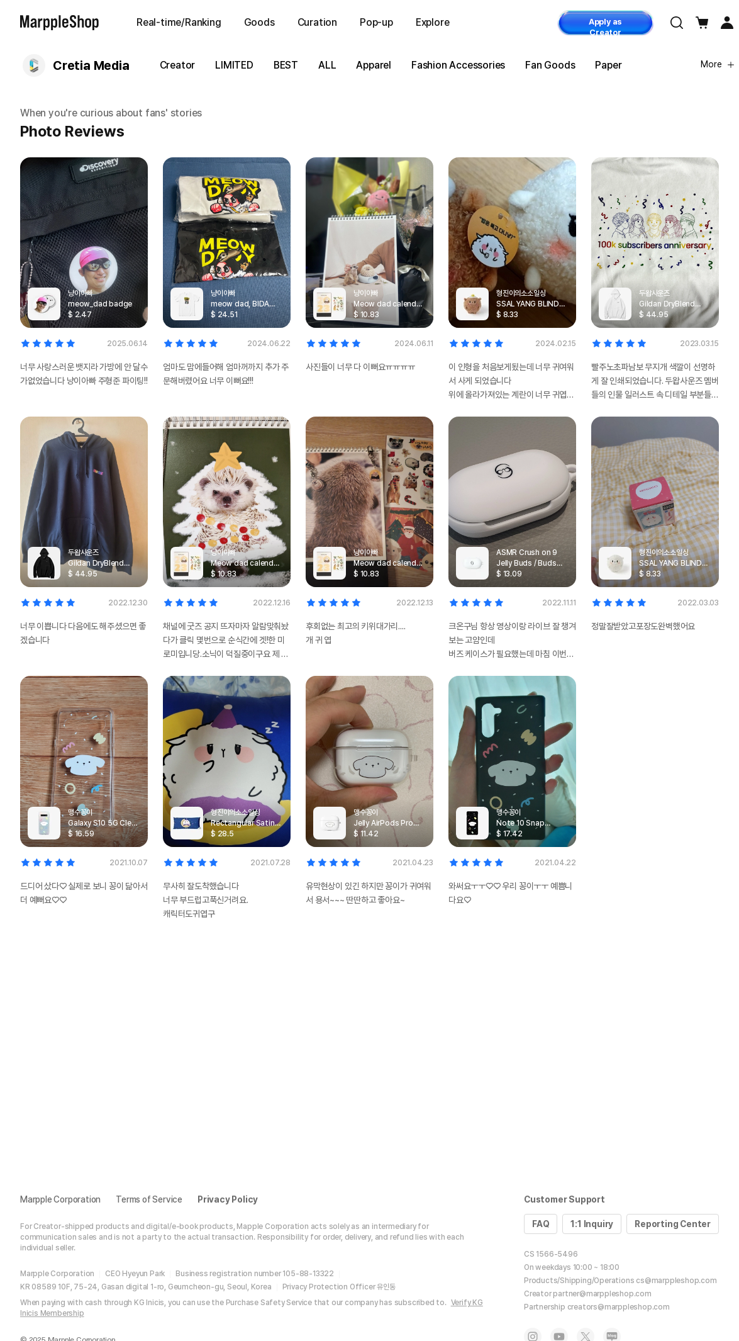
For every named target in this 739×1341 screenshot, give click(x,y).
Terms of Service (149, 1199)
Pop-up (376, 22)
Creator (178, 65)
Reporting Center (673, 1224)
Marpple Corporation (60, 1199)
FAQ (540, 1224)
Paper (608, 65)
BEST (286, 65)
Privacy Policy (227, 1199)
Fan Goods (550, 65)
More (718, 64)
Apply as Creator (605, 26)
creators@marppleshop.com (618, 1307)
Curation (317, 22)
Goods (259, 22)
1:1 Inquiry (591, 1224)
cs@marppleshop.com (676, 1280)
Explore (433, 22)
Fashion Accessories (458, 65)
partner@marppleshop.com (602, 1293)
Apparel (373, 65)
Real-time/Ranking (178, 22)
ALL (327, 65)
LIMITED (234, 65)
